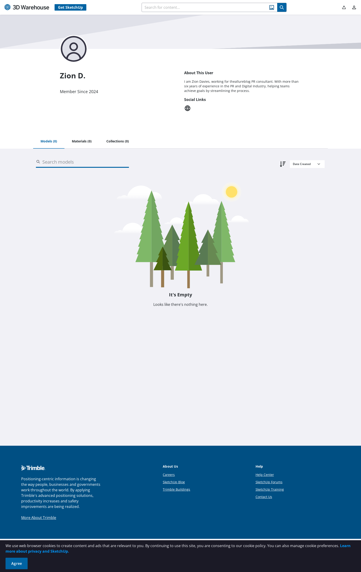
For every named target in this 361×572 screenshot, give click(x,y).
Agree (16, 563)
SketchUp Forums (269, 482)
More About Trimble (38, 517)
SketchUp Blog (174, 482)
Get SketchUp (70, 7)
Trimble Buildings (176, 489)
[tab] (48, 141)
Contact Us (264, 497)
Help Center (265, 474)
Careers (169, 474)
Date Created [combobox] (302, 164)
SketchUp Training (270, 489)
